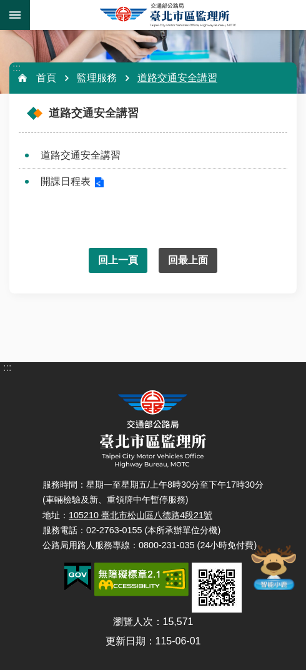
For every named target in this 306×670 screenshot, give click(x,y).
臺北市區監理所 (168, 15)
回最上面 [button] (188, 260)
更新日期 (126, 641)
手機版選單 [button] (15, 15)
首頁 (46, 77)
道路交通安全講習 (177, 77)
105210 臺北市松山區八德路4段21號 (140, 515)
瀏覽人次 (133, 621)
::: (16, 67)
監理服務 (97, 77)
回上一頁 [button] (118, 260)
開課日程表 (66, 181)
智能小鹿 (273, 567)
